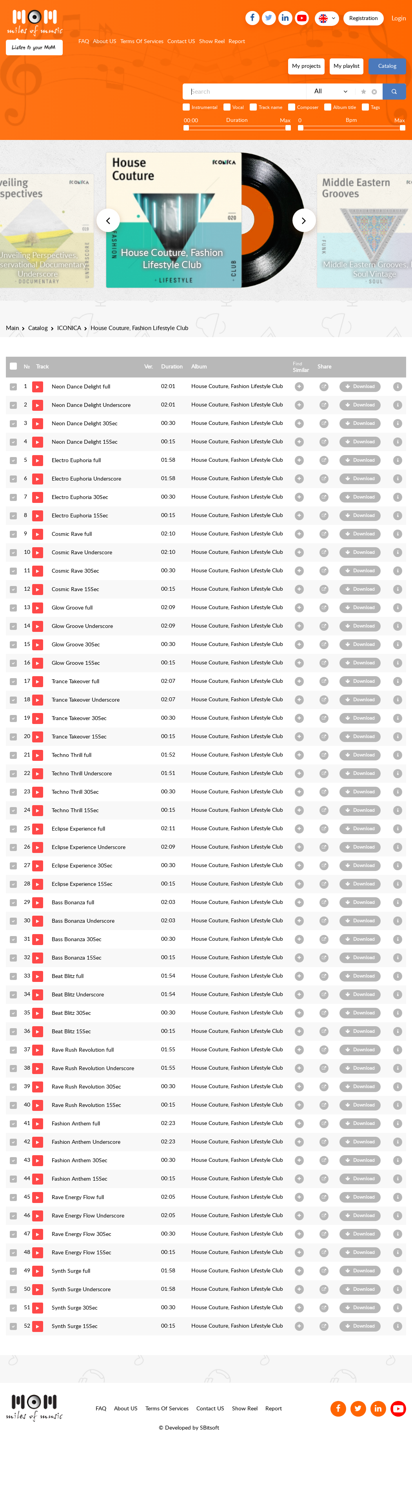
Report (237, 41)
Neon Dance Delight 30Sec (85, 423)
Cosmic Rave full (72, 534)
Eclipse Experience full (78, 829)
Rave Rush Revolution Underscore (93, 1068)
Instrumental (205, 107)
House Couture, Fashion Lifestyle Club (237, 386)
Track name (270, 107)
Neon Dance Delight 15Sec (85, 442)
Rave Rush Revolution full (83, 1050)
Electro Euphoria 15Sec (80, 516)
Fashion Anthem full (76, 1124)
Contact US (181, 41)
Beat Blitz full (67, 976)
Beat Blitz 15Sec (71, 1031)
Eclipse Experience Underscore (88, 847)
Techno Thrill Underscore (82, 774)
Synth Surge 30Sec (75, 1308)
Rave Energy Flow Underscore (88, 1216)
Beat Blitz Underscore (78, 995)
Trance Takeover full (75, 681)
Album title (344, 107)
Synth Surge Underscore (81, 1289)
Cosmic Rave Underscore (82, 552)
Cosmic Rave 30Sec (75, 571)
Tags (375, 107)
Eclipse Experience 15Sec (82, 884)
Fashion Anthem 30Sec (79, 1160)
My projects (306, 66)
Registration (363, 18)
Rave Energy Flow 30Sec (81, 1234)
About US (104, 41)
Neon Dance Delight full (81, 387)
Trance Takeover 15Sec (79, 737)
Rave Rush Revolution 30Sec (86, 1087)
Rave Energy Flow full (78, 1197)
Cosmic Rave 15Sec (75, 589)
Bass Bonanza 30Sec (77, 939)
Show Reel (212, 41)
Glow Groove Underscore (82, 626)
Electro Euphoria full (76, 460)
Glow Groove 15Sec (76, 663)
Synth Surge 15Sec (75, 1326)
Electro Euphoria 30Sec (80, 497)
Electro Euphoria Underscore (86, 479)
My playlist (346, 66)
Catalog (387, 66)
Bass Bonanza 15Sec (77, 958)
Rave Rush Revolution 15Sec (86, 1105)
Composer (307, 107)
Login (399, 18)
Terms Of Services (141, 41)
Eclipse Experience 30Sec (82, 866)
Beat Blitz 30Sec (71, 1013)
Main (12, 328)
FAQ (83, 41)
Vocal (238, 107)
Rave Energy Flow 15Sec (81, 1253)
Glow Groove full (72, 608)
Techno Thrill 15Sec (75, 810)
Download (364, 386)
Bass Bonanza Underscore (83, 921)
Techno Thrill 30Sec (75, 792)
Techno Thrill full (71, 755)
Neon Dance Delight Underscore (91, 405)
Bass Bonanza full (73, 902)
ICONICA (69, 328)
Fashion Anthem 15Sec (79, 1179)
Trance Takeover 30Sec (79, 718)
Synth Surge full (71, 1271)
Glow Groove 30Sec (76, 645)
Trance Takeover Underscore (86, 700)
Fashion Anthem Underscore (86, 1142)
